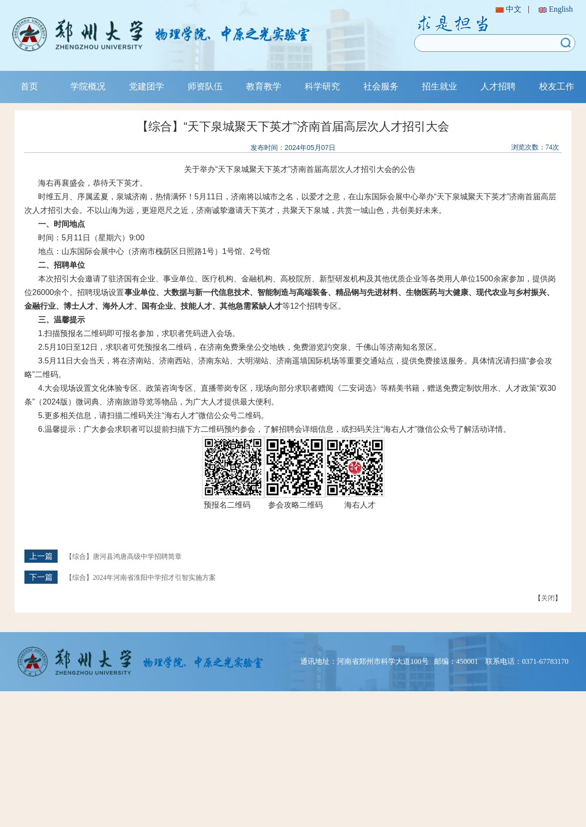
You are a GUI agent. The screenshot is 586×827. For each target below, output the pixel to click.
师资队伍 (205, 86)
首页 (29, 86)
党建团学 (146, 86)
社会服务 (380, 86)
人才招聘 (498, 86)
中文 (509, 9)
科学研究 (322, 86)
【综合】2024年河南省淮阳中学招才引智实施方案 (140, 577)
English (556, 9)
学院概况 (87, 86)
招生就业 (439, 86)
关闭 (548, 598)
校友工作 (556, 86)
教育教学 (263, 86)
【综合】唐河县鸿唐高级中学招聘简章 (123, 556)
